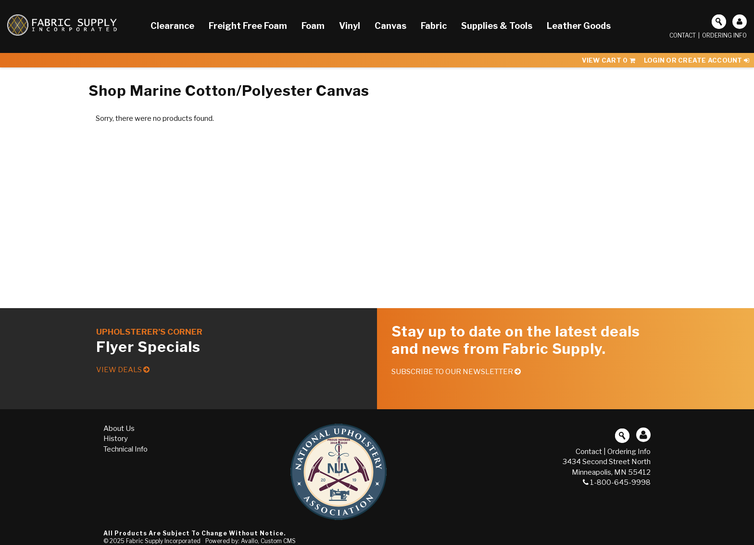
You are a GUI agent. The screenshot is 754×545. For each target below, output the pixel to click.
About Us (119, 428)
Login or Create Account (696, 60)
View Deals (123, 369)
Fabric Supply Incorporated (163, 541)
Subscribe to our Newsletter (456, 371)
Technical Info (125, 449)
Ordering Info (724, 35)
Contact (682, 35)
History (115, 438)
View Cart (608, 60)
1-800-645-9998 (617, 482)
